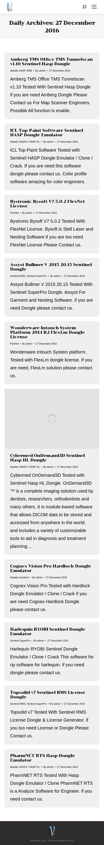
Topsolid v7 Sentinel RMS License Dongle (47, 694)
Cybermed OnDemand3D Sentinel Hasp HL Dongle (47, 458)
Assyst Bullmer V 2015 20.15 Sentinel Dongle (51, 267)
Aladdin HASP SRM (21, 70)
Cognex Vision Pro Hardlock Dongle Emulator (50, 568)
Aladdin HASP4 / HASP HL (25, 141)
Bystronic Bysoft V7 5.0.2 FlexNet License (47, 203)
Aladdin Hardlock (19, 577)
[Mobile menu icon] (94, 7)
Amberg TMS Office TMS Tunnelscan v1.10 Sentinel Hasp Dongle (51, 61)
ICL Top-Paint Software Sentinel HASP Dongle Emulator (46, 132)
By (40, 70)
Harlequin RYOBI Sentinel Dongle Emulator (47, 631)
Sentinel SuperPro (37, 276)
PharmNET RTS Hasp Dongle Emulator (42, 758)
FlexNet (14, 212)
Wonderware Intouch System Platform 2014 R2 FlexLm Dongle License (47, 332)
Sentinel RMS (17, 276)
